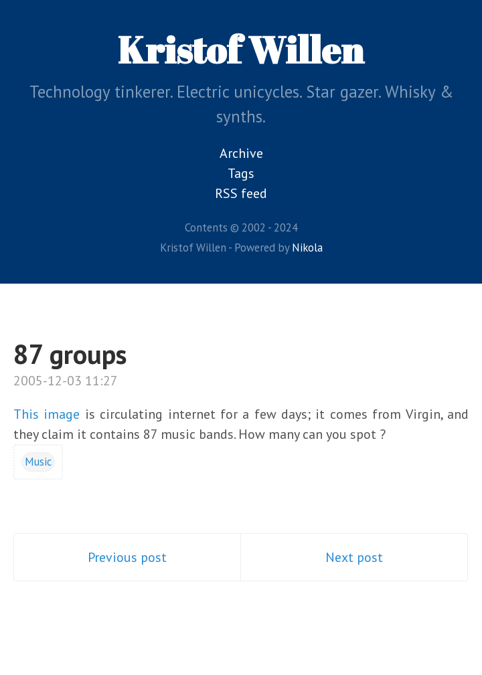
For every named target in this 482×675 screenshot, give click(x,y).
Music (38, 461)
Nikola (307, 247)
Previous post (127, 557)
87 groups (70, 353)
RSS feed (241, 193)
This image (46, 414)
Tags (241, 173)
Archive (241, 153)
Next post (354, 557)
